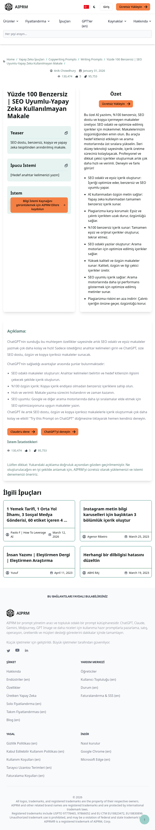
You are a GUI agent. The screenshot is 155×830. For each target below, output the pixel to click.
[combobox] (77, 34)
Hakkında (142, 21)
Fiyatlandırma (37, 21)
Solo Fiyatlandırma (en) (23, 703)
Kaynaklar (117, 21)
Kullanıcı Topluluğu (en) (98, 679)
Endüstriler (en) (18, 679)
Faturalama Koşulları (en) (25, 775)
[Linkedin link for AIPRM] (27, 651)
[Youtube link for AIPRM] (17, 651)
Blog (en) (13, 720)
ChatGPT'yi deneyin (60, 432)
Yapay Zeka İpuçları (32, 59)
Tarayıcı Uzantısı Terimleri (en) (28, 767)
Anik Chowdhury (65, 71)
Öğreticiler (89, 671)
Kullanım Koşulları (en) (23, 759)
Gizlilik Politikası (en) (21, 743)
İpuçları (65, 21)
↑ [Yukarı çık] (144, 819)
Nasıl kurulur (90, 743)
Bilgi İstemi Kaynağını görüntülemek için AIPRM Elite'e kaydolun (40, 205)
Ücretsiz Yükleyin (133, 7)
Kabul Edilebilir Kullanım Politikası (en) (35, 751)
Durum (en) (89, 687)
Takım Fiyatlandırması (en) (26, 712)
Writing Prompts (92, 59)
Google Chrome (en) (96, 751)
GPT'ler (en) (87, 23)
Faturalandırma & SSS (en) (100, 695)
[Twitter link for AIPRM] (8, 651)
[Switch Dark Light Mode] (94, 7)
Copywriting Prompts (63, 59)
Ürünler (11, 21)
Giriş (106, 7)
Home (11, 59)
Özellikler (13, 687)
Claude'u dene (22, 432)
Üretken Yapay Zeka (21, 695)
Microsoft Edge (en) (95, 759)
